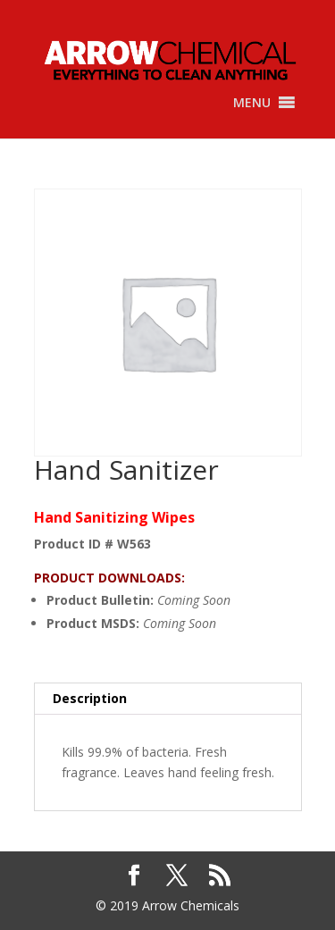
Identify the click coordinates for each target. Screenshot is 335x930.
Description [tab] (90, 698)
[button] (252, 103)
